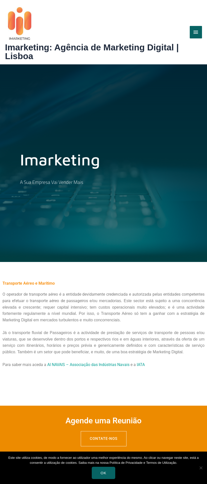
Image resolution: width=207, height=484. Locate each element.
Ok (103, 473)
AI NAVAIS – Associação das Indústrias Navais (88, 364)
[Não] (200, 467)
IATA (141, 364)
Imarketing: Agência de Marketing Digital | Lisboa (92, 51)
